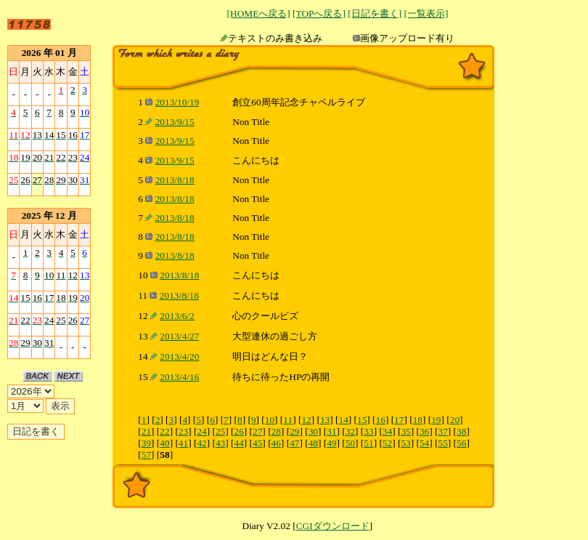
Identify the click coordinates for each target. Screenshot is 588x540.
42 (201, 443)
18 (417, 419)
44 (238, 443)
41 (183, 443)
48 (313, 443)
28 (276, 431)
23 (183, 431)
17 (399, 419)
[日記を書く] (374, 13)
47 (294, 443)
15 (362, 419)
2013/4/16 (179, 376)
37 (443, 431)
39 (146, 443)
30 (313, 431)
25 (220, 431)
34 (387, 431)
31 (331, 431)
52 (387, 443)
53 (405, 443)
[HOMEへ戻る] (258, 13)
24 (201, 431)
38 (461, 431)
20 (455, 419)
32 (350, 431)
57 (146, 454)
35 (405, 431)
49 (331, 443)
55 (443, 443)
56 (461, 443)
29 (294, 431)
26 (238, 431)
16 (380, 419)
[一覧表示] (426, 13)
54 (424, 443)
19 (436, 419)
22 (164, 431)
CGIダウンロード (332, 525)
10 (269, 419)
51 (368, 443)
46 (276, 443)
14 (343, 419)
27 (257, 431)
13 (325, 419)
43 (220, 443)
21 (146, 431)
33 (368, 431)
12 (306, 419)
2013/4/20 (179, 356)
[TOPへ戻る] (319, 13)
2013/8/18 (175, 179)
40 (164, 443)
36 (424, 431)
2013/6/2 (177, 315)
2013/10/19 (177, 102)
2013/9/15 (175, 121)
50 (350, 443)
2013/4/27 (179, 336)
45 (257, 443)
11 (288, 419)
